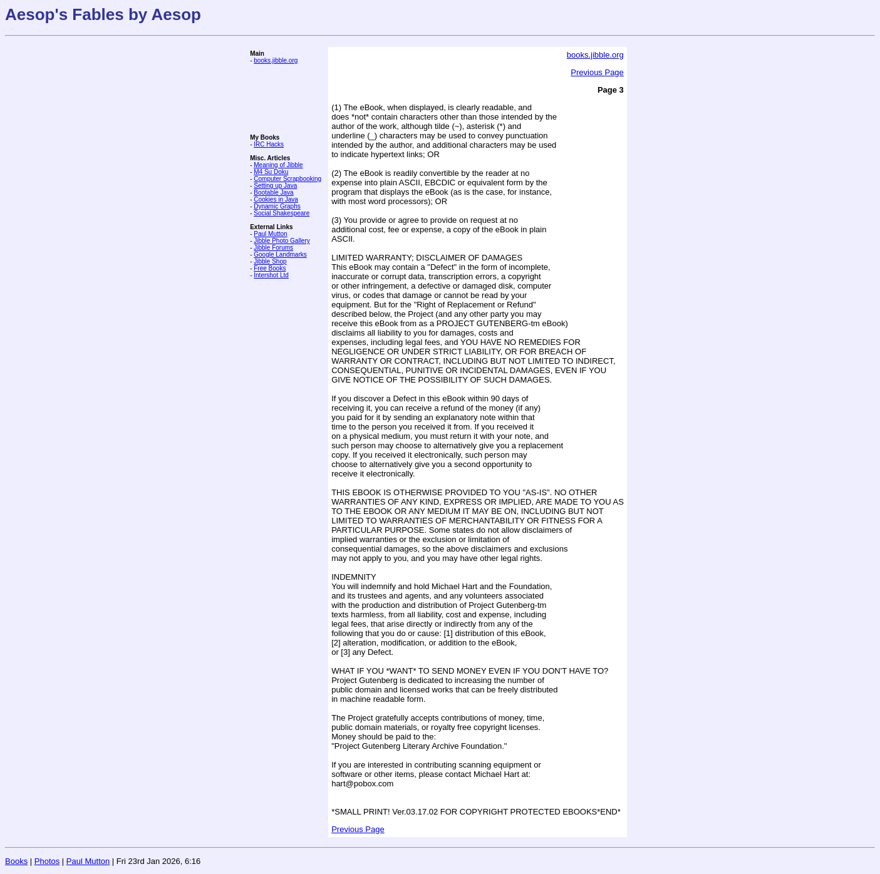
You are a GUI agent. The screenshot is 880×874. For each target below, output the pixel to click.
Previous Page (597, 72)
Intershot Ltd (271, 275)
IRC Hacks (269, 144)
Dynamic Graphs (277, 206)
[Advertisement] (287, 99)
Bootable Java (273, 192)
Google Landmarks (280, 254)
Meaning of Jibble (278, 165)
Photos (47, 861)
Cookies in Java (276, 199)
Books (16, 861)
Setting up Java (275, 185)
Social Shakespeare (281, 213)
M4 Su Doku (271, 171)
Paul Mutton (270, 233)
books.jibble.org (276, 60)
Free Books (270, 268)
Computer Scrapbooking (287, 178)
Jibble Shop (270, 261)
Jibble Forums (273, 247)
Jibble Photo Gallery (282, 240)
